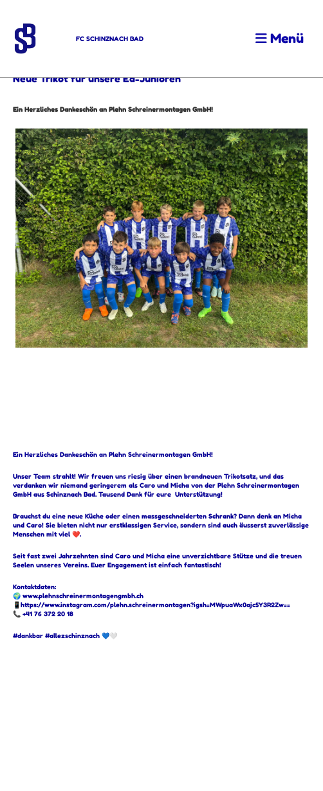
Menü (279, 38)
